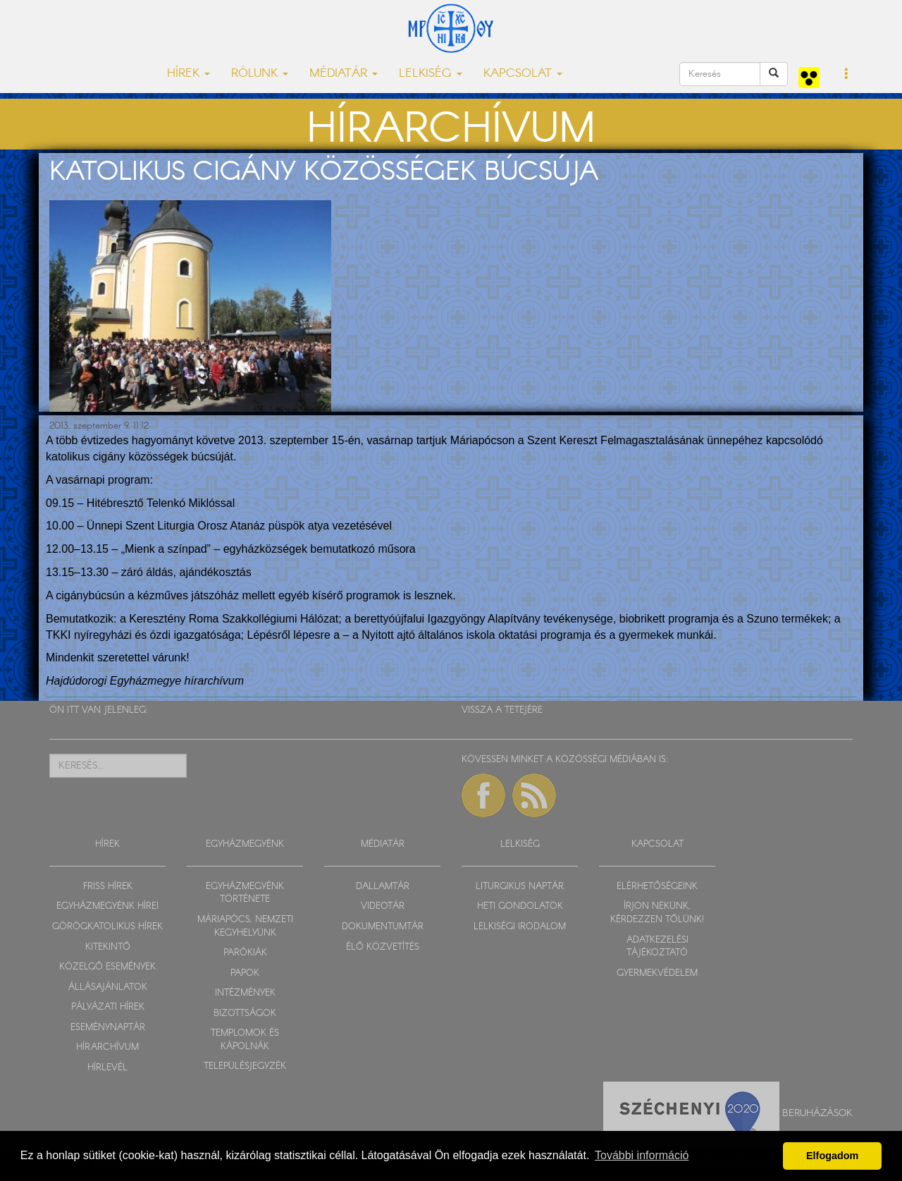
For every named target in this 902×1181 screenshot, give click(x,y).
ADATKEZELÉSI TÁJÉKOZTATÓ (657, 947)
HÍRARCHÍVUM (107, 1047)
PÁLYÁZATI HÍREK (107, 1007)
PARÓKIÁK (245, 953)
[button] (846, 74)
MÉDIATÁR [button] (343, 73)
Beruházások (817, 1113)
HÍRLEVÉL (107, 1068)
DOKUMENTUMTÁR (383, 927)
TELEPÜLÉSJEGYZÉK (245, 1066)
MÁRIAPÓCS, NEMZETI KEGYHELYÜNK (245, 926)
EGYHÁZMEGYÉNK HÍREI (107, 906)
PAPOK (244, 973)
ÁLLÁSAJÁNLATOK (107, 987)
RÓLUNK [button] (259, 73)
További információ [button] (641, 1155)
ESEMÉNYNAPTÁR (107, 1027)
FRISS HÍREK (107, 886)
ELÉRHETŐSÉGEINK (657, 886)
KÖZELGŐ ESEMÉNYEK (107, 967)
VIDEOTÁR (382, 906)
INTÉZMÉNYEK (245, 993)
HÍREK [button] (188, 73)
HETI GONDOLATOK (520, 906)
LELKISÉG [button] (430, 73)
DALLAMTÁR (382, 886)
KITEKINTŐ (107, 947)
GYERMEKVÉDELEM (657, 973)
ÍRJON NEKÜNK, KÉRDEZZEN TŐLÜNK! (657, 913)
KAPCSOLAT (657, 844)
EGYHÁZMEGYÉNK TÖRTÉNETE (245, 893)
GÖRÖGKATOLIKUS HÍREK (107, 927)
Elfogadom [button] (832, 1155)
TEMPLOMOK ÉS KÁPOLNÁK (245, 1040)
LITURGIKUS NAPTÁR (520, 886)
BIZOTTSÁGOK (245, 1013)
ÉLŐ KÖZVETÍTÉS (382, 947)
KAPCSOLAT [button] (522, 73)
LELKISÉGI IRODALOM (520, 927)
